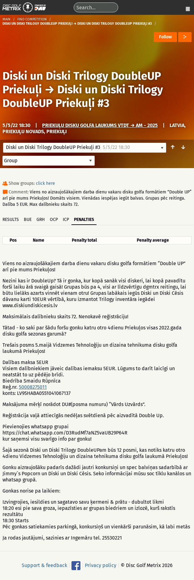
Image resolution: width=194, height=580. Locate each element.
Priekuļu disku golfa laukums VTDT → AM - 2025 (100, 125)
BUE (28, 219)
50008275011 (33, 387)
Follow (165, 37)
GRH (41, 219)
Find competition (32, 19)
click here (45, 183)
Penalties (84, 219)
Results (10, 219)
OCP (54, 219)
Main (6, 19)
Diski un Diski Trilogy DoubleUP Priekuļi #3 (82, 96)
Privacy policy (100, 565)
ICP (66, 219)
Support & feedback (44, 565)
